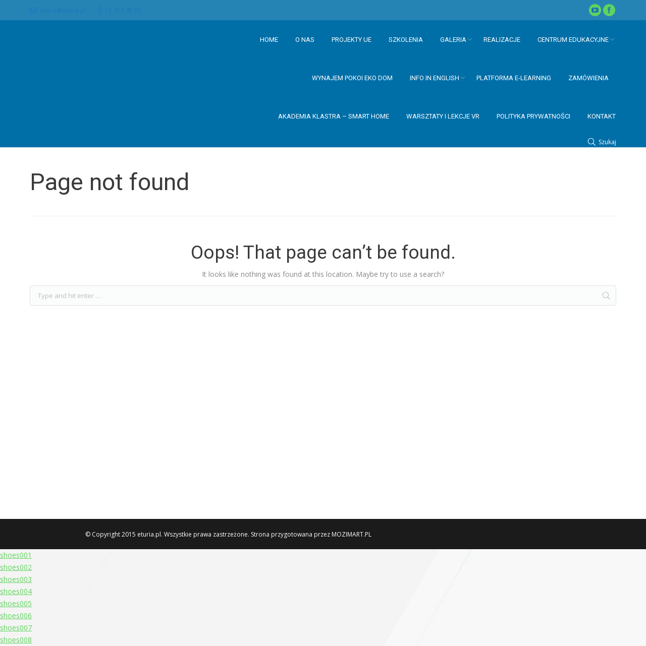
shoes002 (16, 567)
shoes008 (16, 639)
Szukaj (607, 142)
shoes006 (16, 615)
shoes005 (16, 603)
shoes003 (16, 579)
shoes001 (16, 555)
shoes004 (16, 591)
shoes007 (16, 627)
